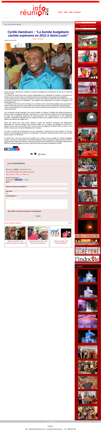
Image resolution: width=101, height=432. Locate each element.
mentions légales (50, 421)
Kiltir (66, 12)
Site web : (9, 191)
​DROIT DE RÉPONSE (61, 243)
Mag (71, 12)
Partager (42, 154)
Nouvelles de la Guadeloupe (38, 243)
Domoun (77, 12)
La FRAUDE (78, 266)
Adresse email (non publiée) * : (16, 186)
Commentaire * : (11, 196)
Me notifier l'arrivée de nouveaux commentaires (24, 211)
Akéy (60, 12)
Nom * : (8, 182)
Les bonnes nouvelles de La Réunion (15, 243)
